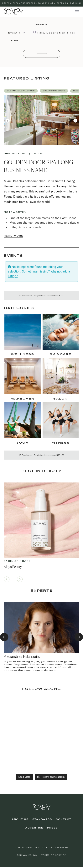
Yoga (22, 442)
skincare (60, 354)
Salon (60, 398)
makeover (22, 398)
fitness (60, 442)
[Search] (41, 54)
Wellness (22, 354)
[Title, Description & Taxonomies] (54, 33)
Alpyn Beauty (13, 567)
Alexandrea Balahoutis (22, 657)
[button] (21, 91)
